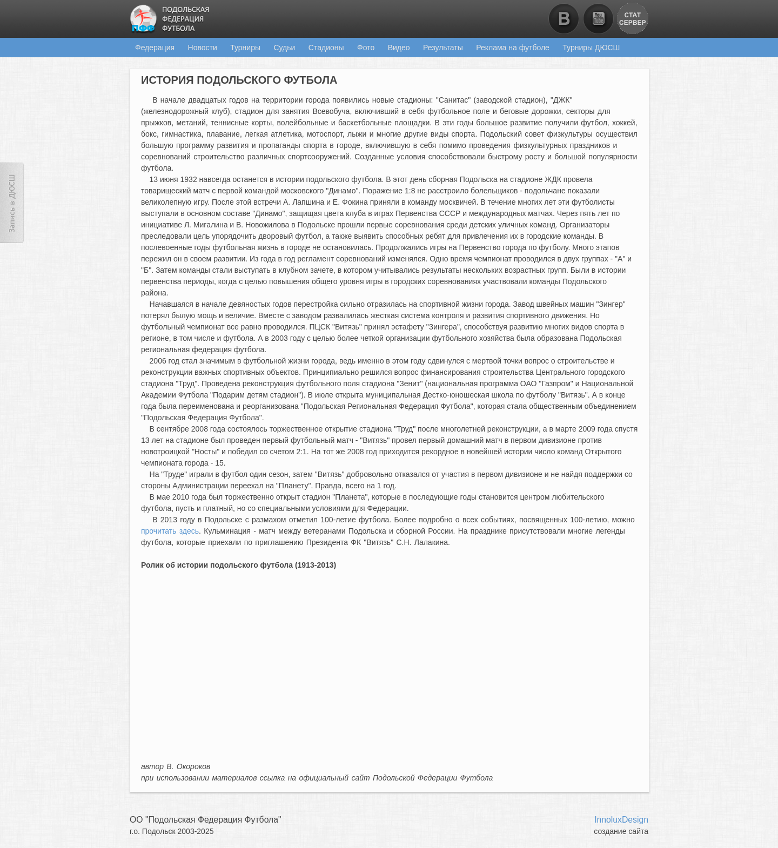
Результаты (443, 47)
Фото (365, 47)
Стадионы (326, 47)
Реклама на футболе (512, 47)
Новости (202, 47)
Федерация (155, 47)
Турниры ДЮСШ (591, 47)
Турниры (245, 47)
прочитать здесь (170, 531)
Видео (399, 47)
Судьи (284, 47)
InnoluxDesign (621, 819)
